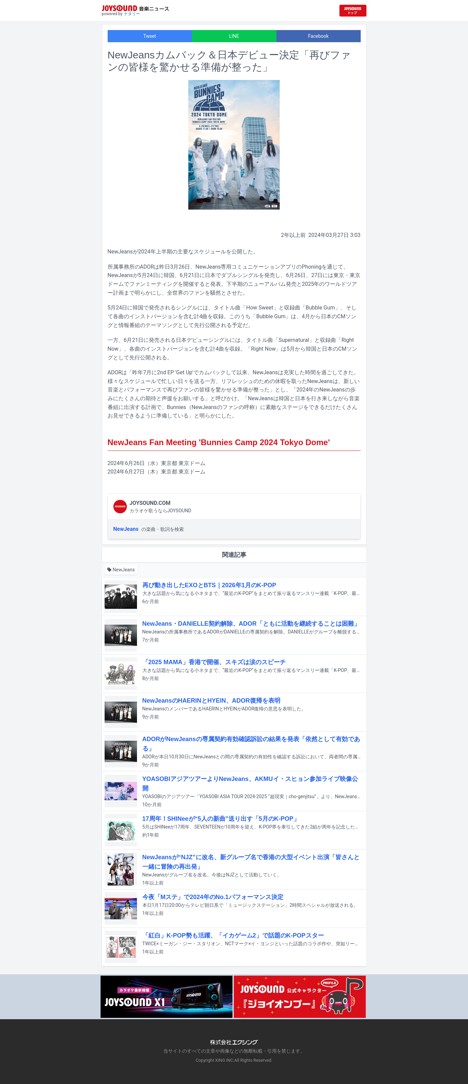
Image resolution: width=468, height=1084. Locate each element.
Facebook (318, 36)
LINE (234, 36)
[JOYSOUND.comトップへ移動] (352, 11)
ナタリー (132, 13)
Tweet (149, 36)
